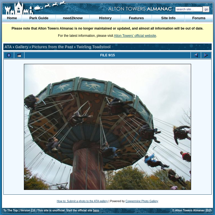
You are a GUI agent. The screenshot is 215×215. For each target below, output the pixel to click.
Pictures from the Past (52, 47)
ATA (8, 47)
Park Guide (39, 18)
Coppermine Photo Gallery (142, 201)
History (105, 18)
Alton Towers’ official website (135, 36)
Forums (199, 18)
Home (12, 18)
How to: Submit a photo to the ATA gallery (82, 201)
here (96, 210)
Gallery (21, 47)
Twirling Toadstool (94, 47)
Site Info (168, 18)
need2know (73, 18)
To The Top (10, 210)
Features (136, 18)
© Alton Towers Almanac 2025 (192, 210)
